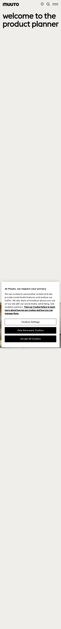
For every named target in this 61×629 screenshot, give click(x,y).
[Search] (48, 4)
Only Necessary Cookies (30, 330)
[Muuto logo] (11, 4)
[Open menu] (55, 4)
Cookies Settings (30, 322)
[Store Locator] (42, 4)
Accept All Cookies (30, 339)
